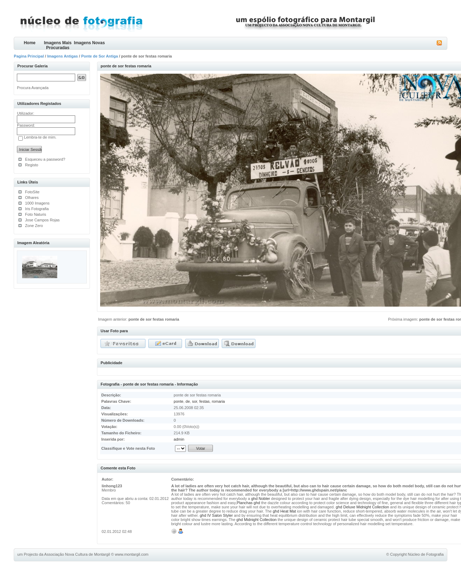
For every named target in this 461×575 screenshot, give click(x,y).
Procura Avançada (32, 88)
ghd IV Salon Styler (216, 515)
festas (204, 401)
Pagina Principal (29, 56)
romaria (218, 401)
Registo (31, 165)
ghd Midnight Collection (256, 519)
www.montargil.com (131, 554)
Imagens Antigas (62, 56)
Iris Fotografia (36, 209)
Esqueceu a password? (45, 159)
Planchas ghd (249, 503)
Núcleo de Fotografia (426, 554)
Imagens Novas (89, 42)
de (188, 401)
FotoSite (32, 192)
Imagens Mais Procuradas (58, 45)
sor (194, 401)
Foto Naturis (35, 214)
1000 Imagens (37, 203)
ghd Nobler (260, 498)
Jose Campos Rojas (42, 220)
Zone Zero (34, 225)
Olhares (32, 197)
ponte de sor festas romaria (154, 319)
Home (29, 42)
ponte (178, 401)
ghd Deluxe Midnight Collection (362, 507)
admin (179, 439)
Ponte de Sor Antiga (99, 56)
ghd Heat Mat (284, 511)
